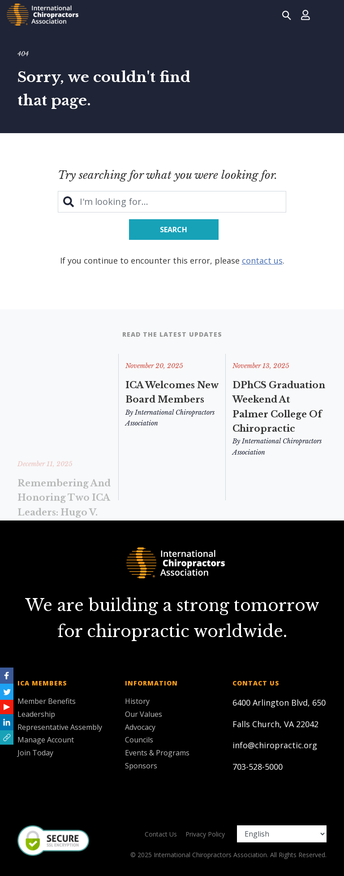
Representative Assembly (59, 727)
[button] (6, 737)
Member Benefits (46, 701)
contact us (262, 260)
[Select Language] (282, 833)
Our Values (143, 714)
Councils (139, 740)
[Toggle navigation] (326, 14)
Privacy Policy (205, 834)
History (137, 701)
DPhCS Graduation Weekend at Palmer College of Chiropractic (278, 407)
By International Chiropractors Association (170, 418)
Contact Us (161, 834)
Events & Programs (157, 753)
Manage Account (45, 740)
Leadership (36, 714)
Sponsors (141, 766)
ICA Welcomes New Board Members (171, 392)
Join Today (35, 753)
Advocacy (140, 727)
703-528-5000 (257, 766)
